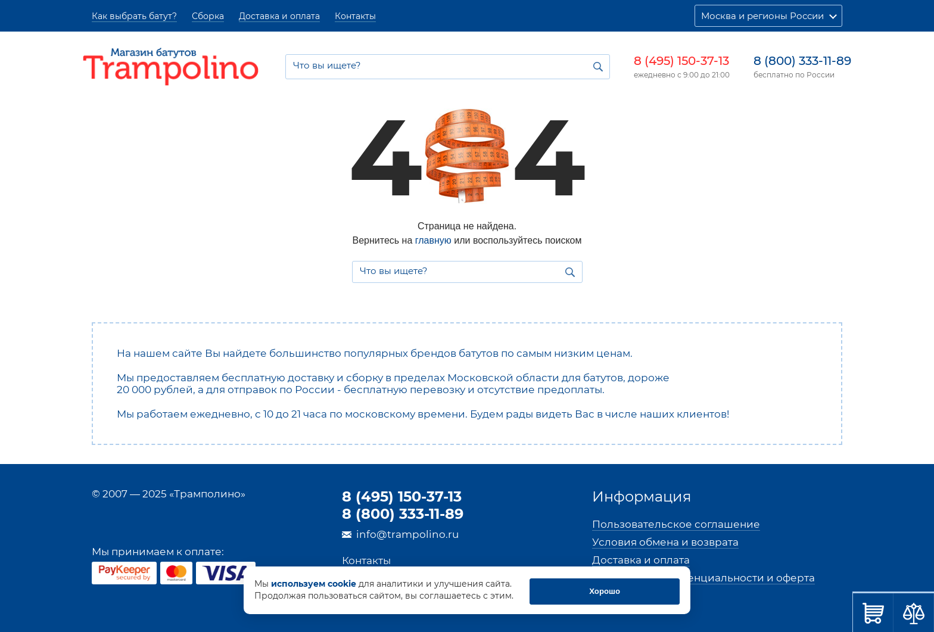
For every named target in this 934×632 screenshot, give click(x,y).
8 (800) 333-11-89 (802, 61)
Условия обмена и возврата (665, 542)
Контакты (355, 16)
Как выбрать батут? (134, 16)
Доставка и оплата (279, 16)
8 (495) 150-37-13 (681, 61)
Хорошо (633, 591)
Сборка (208, 16)
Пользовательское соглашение (676, 524)
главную (433, 240)
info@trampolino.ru (407, 534)
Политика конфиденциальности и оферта (703, 578)
